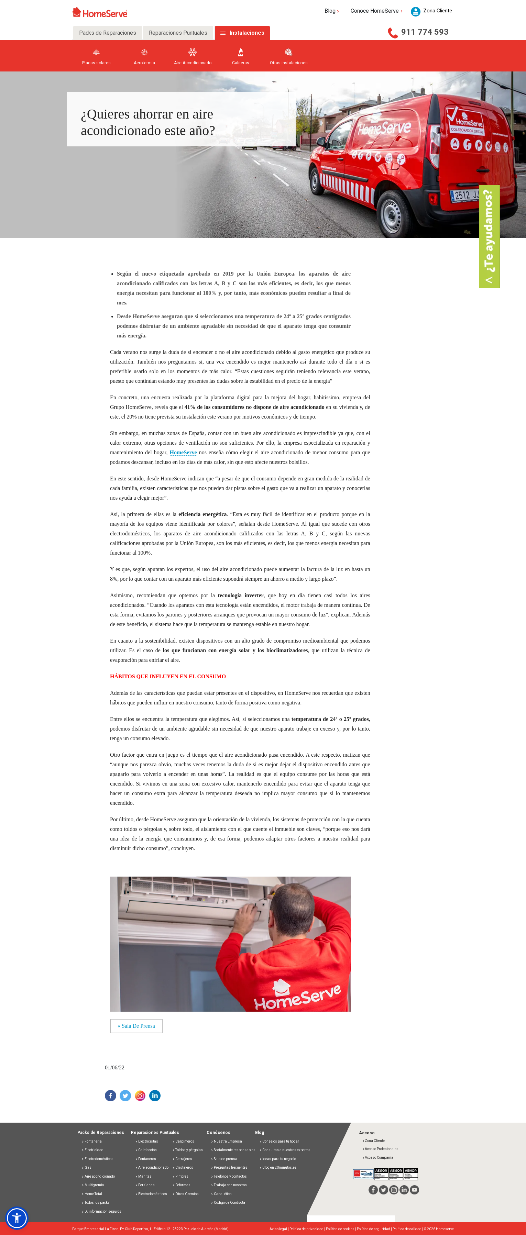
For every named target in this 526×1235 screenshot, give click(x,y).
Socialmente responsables (233, 1150)
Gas (86, 1167)
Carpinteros (183, 1141)
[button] (17, 1218)
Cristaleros (182, 1167)
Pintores (180, 1176)
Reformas (181, 1185)
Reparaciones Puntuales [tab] (178, 33)
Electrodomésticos (97, 1159)
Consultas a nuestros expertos (284, 1150)
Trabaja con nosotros (229, 1185)
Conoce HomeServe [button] (377, 11)
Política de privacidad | (307, 1229)
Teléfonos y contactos (229, 1176)
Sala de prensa (224, 1159)
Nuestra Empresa (226, 1141)
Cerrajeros (182, 1159)
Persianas (145, 1185)
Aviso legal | (279, 1229)
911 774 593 (425, 32)
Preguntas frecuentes (229, 1167)
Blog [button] (333, 11)
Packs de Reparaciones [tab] (107, 33)
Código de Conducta (228, 1202)
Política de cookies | (341, 1229)
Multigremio (92, 1185)
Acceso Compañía (377, 1157)
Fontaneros (145, 1159)
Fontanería (91, 1141)
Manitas (143, 1176)
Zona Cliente (373, 1141)
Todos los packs (95, 1202)
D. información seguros (101, 1211)
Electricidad (92, 1150)
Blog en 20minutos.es (278, 1167)
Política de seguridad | (375, 1229)
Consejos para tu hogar (279, 1141)
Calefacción (146, 1150)
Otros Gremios (185, 1194)
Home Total (91, 1194)
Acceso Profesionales (380, 1149)
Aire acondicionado (98, 1176)
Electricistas (146, 1141)
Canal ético (221, 1194)
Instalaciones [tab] (247, 33)
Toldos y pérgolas (187, 1150)
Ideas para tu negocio (277, 1159)
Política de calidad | (408, 1229)
